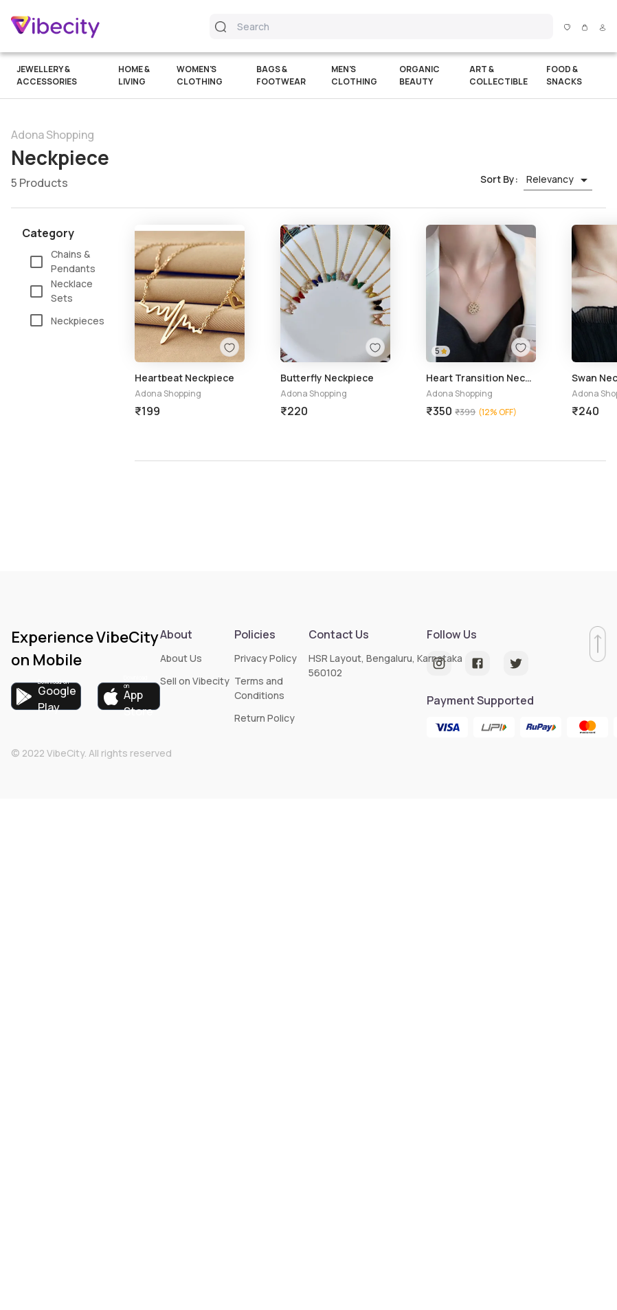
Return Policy (264, 717)
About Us (181, 658)
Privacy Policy (265, 658)
